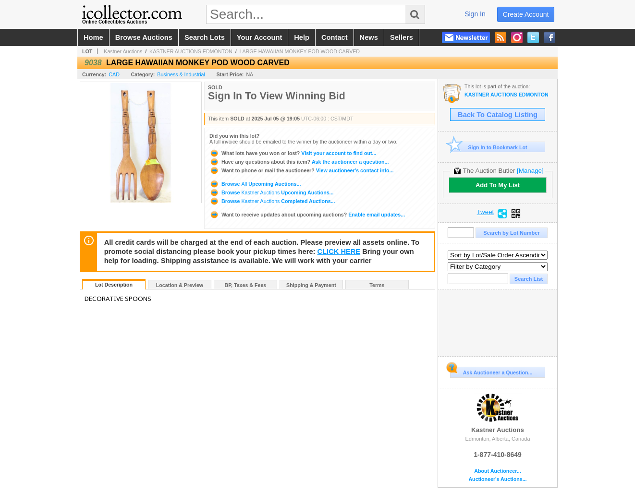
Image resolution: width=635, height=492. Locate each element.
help (301, 37)
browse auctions (143, 37)
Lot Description (114, 285)
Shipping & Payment (311, 285)
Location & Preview (179, 285)
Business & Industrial (181, 74)
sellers (401, 37)
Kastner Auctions (123, 51)
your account (259, 37)
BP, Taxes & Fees (246, 285)
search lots (204, 37)
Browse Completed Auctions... (272, 201)
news (369, 37)
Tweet (485, 212)
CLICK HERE (339, 251)
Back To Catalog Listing (497, 115)
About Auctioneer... (497, 471)
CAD (114, 74)
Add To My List (498, 185)
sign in (475, 14)
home (93, 37)
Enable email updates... (307, 214)
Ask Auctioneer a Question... (491, 371)
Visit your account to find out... (292, 153)
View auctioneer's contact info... (301, 170)
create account (526, 14)
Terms (376, 285)
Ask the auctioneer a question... (299, 162)
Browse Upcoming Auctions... (255, 184)
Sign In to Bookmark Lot (488, 147)
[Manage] (530, 170)
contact (334, 37)
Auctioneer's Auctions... (497, 479)
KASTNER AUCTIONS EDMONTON (190, 51)
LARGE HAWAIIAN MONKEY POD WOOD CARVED (300, 51)
